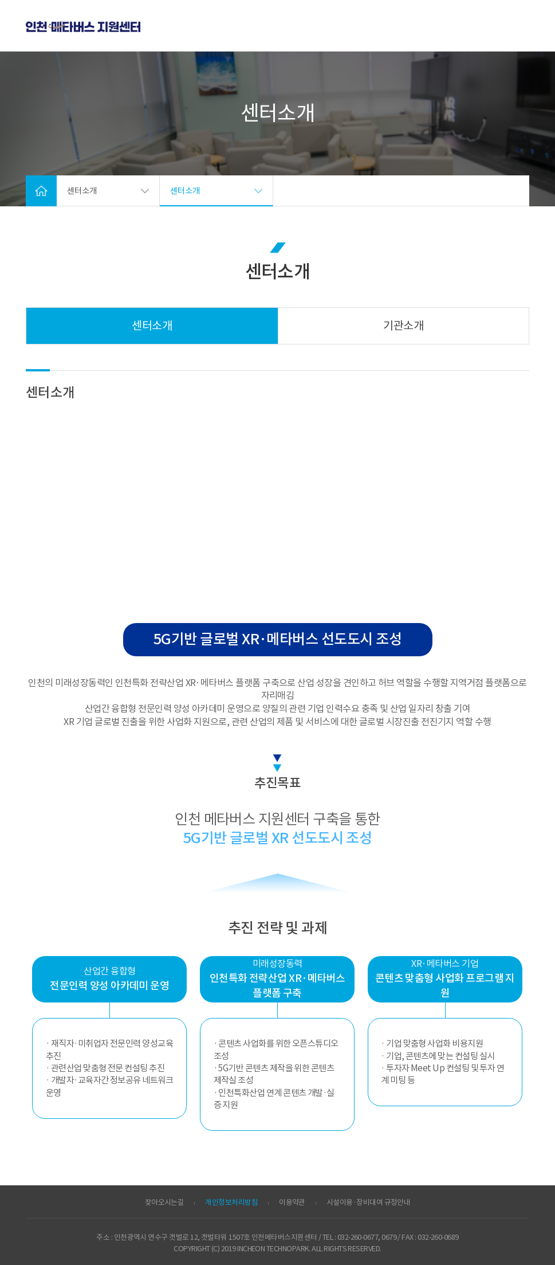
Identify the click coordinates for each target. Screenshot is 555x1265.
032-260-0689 (438, 1237)
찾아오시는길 (164, 1202)
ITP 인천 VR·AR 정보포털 (83, 27)
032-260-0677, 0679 (366, 1237)
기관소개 (403, 326)
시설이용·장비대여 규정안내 (368, 1202)
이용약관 (292, 1202)
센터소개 (152, 326)
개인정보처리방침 (231, 1202)
